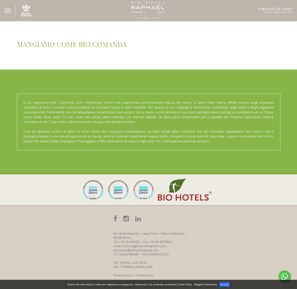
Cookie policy (144, 275)
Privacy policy (122, 275)
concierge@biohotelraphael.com (136, 250)
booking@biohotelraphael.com (143, 246)
